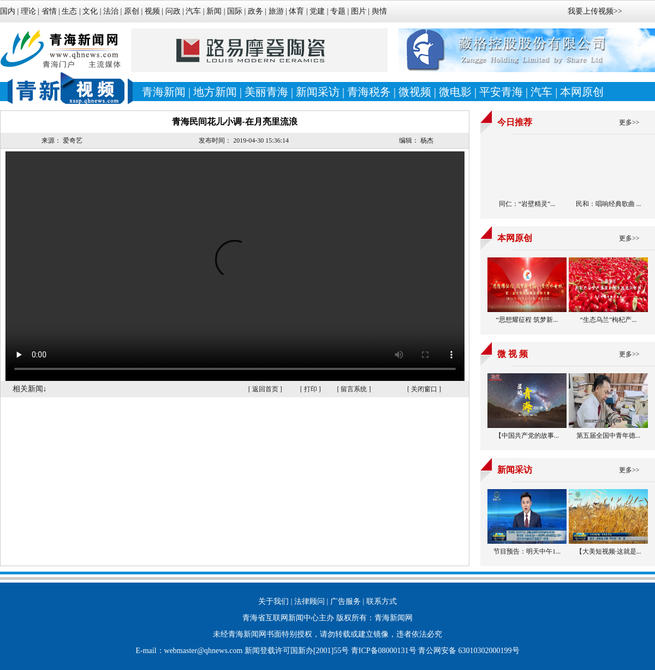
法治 (110, 11)
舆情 (379, 11)
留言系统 (354, 389)
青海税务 (369, 92)
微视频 (414, 92)
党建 (317, 11)
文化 (90, 11)
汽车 (193, 11)
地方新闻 (215, 92)
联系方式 (381, 601)
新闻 (214, 11)
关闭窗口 (424, 389)
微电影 (455, 92)
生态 (69, 11)
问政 (173, 11)
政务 (255, 11)
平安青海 (501, 92)
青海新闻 (164, 92)
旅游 (276, 11)
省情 (50, 11)
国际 (234, 11)
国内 (7, 11)
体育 (296, 11)
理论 (28, 11)
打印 (310, 389)
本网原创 (582, 92)
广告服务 (345, 601)
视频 (152, 11)
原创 (131, 11)
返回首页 (265, 389)
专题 (338, 11)
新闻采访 (318, 92)
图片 (358, 11)
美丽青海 (266, 92)
